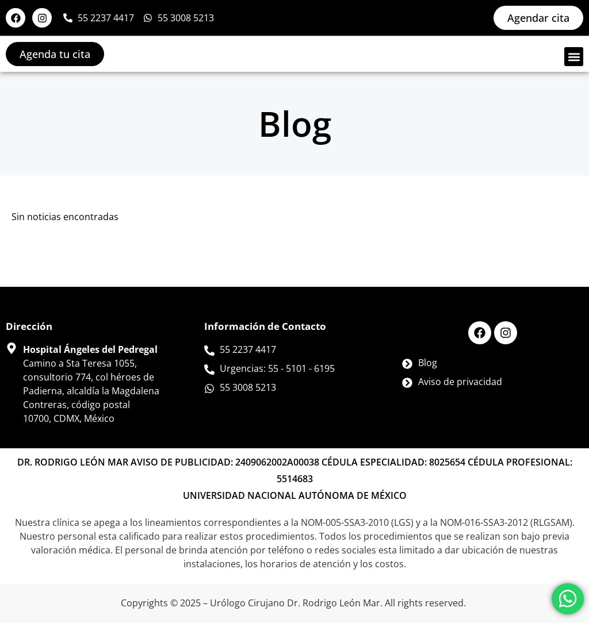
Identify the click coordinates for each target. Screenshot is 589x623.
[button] (573, 56)
